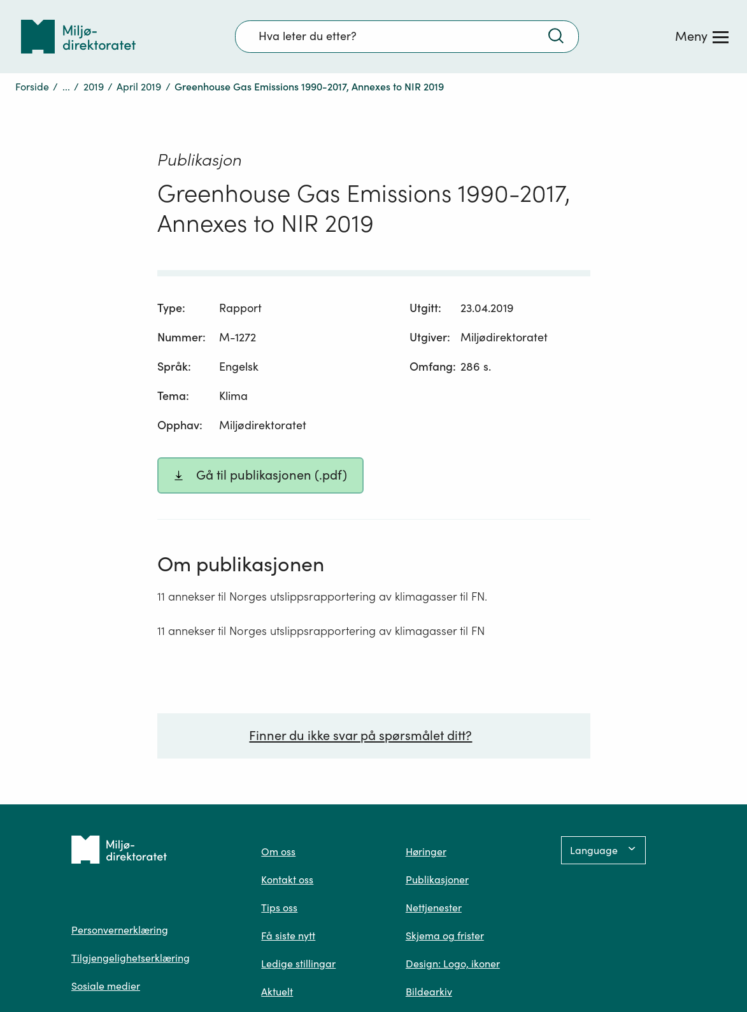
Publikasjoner (437, 879)
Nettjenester (434, 907)
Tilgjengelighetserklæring (130, 957)
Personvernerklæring (119, 929)
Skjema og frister (445, 935)
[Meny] (701, 36)
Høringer (426, 851)
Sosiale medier (105, 986)
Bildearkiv (429, 991)
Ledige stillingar (298, 963)
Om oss (278, 851)
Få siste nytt (288, 935)
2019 (93, 86)
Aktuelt (277, 991)
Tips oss (279, 907)
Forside (32, 86)
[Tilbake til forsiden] (78, 36)
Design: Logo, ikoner (453, 963)
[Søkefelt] (407, 36)
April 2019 (139, 86)
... (66, 86)
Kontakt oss (287, 879)
